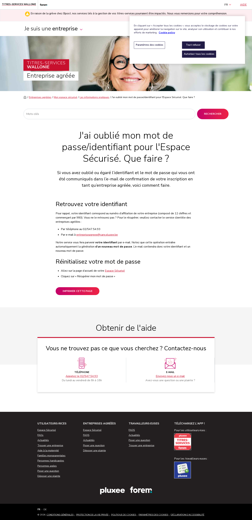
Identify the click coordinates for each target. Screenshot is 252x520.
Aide (243, 5)
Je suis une (53, 28)
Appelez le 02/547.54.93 (82, 376)
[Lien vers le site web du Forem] (42, 4)
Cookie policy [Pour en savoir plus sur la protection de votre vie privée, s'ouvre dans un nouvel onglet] (167, 32)
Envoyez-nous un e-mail (170, 376)
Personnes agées (47, 466)
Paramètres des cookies (153, 514)
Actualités (43, 440)
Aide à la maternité (48, 450)
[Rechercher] (109, 114)
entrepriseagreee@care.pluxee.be (97, 235)
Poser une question (48, 471)
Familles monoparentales (51, 455)
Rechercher (213, 114)
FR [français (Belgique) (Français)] (227, 5)
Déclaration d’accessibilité (187, 514)
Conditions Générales (60, 514)
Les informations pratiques (94, 97)
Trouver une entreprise (50, 445)
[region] (187, 40)
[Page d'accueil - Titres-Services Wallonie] (19, 4)
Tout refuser (193, 44)
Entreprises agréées (40, 97)
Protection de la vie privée (92, 514)
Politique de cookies (123, 514)
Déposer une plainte (48, 476)
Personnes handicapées (50, 460)
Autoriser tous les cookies (199, 54)
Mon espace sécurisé (65, 97)
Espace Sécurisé (115, 271)
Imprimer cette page (77, 291)
